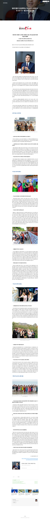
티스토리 (25, 516)
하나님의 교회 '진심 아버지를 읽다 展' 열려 (17, 482)
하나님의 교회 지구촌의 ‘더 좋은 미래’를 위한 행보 (18, 481)
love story (5, 2)
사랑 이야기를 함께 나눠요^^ (16, 500)
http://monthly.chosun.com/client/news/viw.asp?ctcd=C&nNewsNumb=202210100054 (30, 459)
